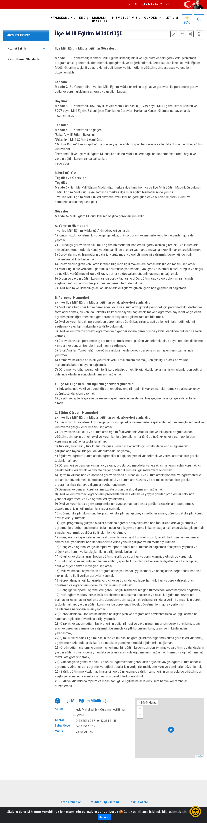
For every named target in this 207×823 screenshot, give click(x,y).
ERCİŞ (84, 18)
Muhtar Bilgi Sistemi (105, 802)
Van (168, 4)
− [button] (140, 715)
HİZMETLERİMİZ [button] (125, 18)
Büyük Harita (149, 702)
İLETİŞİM (171, 18)
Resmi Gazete (138, 802)
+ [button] (140, 709)
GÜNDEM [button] (151, 18)
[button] (190, 34)
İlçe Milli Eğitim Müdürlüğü (86, 701)
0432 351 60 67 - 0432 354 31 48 (96, 720)
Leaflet (199, 756)
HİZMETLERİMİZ (18, 35)
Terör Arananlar (70, 802)
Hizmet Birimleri (18, 48)
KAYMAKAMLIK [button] (62, 18)
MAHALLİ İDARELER (100, 19)
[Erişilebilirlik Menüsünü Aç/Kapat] (195, 811)
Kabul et (104, 817)
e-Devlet (128, 4)
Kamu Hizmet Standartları (24, 59)
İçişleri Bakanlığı (149, 4)
